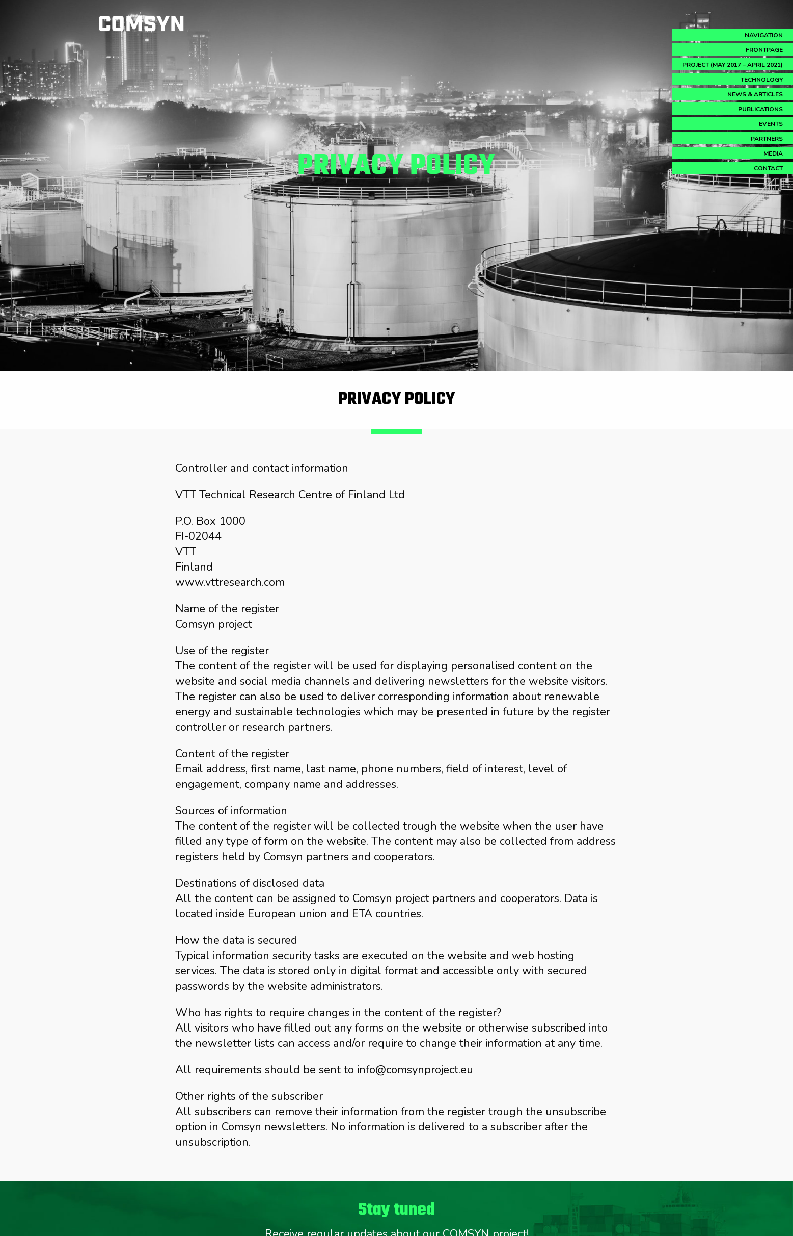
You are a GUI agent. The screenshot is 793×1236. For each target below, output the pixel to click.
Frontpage (764, 50)
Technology (762, 79)
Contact (768, 168)
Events (771, 124)
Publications (760, 109)
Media (773, 153)
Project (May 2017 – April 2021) (732, 65)
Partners (767, 139)
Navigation (764, 35)
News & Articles (755, 94)
